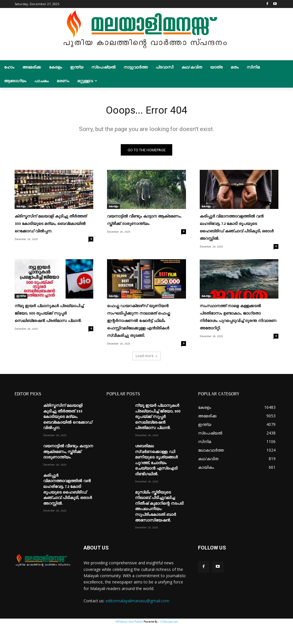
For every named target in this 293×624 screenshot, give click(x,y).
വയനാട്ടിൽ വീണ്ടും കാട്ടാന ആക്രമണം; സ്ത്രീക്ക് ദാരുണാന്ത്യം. (68, 451)
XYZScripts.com (169, 621)
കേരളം (21, 208)
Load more (147, 355)
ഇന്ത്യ (21, 296)
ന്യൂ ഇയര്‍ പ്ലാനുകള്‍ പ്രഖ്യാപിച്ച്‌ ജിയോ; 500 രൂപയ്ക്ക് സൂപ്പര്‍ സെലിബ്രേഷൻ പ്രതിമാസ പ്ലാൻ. (49, 314)
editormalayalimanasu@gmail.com (137, 600)
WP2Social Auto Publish (129, 621)
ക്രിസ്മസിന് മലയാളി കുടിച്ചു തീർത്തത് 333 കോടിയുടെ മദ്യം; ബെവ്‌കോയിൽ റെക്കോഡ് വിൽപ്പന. (51, 226)
